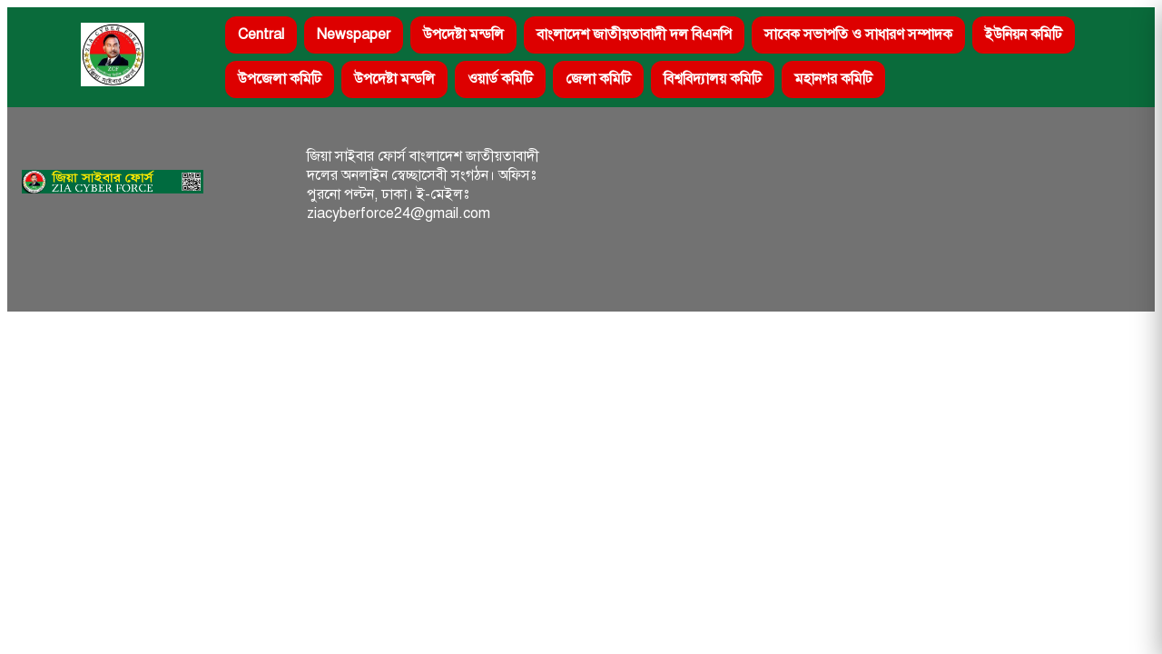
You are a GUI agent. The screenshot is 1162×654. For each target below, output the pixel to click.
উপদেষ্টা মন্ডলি (463, 34)
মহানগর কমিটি (833, 79)
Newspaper (353, 34)
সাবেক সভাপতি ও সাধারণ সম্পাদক (858, 34)
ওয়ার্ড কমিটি (500, 79)
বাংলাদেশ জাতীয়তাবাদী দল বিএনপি (634, 34)
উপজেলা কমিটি (279, 79)
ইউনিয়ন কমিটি (1023, 34)
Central (261, 34)
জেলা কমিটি (598, 79)
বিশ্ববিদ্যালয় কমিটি (713, 79)
